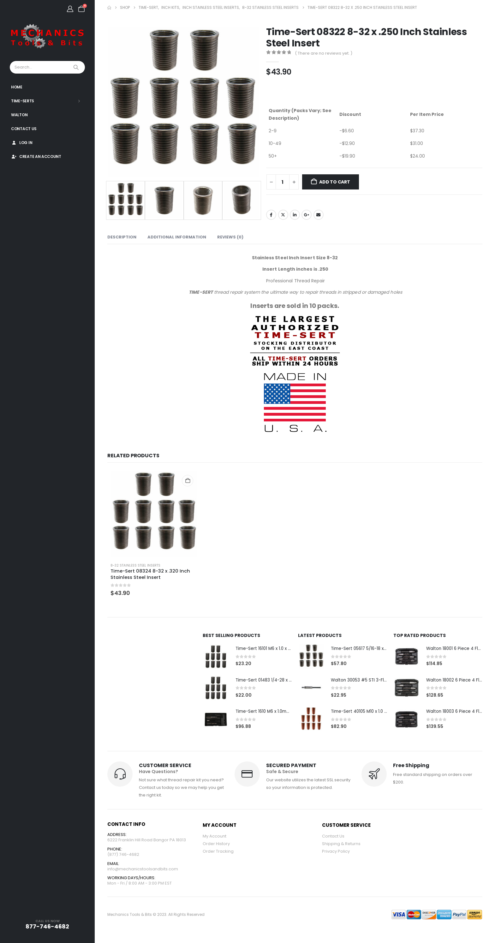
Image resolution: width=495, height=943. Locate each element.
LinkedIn (295, 215)
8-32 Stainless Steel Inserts (135, 565)
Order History (216, 845)
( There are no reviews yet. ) (323, 53)
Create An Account (36, 156)
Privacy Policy (336, 852)
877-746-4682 (47, 926)
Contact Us (24, 128)
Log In (21, 142)
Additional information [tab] (176, 237)
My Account (214, 837)
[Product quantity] (282, 181)
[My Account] (70, 9)
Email (318, 215)
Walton (19, 114)
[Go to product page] (154, 513)
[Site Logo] (47, 36)
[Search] (77, 67)
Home (16, 87)
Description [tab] (121, 237)
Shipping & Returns (341, 845)
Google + (306, 215)
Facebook (271, 215)
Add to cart (334, 182)
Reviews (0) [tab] (230, 237)
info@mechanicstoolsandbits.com (142, 871)
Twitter (283, 215)
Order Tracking (218, 852)
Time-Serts (22, 101)
